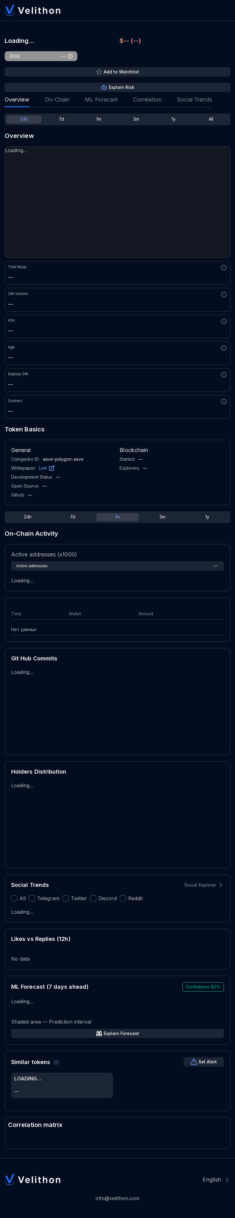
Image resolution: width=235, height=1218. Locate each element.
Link (43, 468)
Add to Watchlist (121, 71)
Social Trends (194, 99)
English (211, 1179)
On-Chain (57, 99)
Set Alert (207, 1061)
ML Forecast (101, 99)
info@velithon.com (117, 1198)
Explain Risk (121, 87)
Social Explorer (200, 885)
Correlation (147, 99)
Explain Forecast (121, 1033)
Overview (17, 99)
